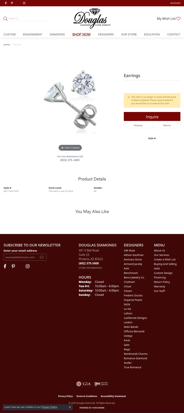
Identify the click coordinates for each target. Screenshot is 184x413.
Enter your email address (20, 250)
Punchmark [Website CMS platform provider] (99, 408)
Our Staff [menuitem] (159, 291)
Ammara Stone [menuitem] (133, 259)
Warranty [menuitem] (159, 286)
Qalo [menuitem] (127, 345)
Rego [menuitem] (127, 349)
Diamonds (57, 34)
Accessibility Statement (113, 396)
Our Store (129, 34)
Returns (167, 125)
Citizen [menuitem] (128, 291)
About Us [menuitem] (159, 250)
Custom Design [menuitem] (163, 273)
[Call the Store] (89, 263)
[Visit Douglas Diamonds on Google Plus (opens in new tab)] (18, 3)
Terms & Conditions (86, 396)
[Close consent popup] (70, 407)
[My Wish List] (168, 18)
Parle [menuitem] (127, 340)
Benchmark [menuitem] (131, 273)
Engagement (32, 34)
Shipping (138, 125)
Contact (173, 34)
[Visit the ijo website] (101, 383)
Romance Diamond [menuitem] (135, 358)
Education (152, 34)
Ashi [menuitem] (126, 268)
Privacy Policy (65, 396)
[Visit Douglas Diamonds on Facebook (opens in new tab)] (6, 3)
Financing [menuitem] (160, 277)
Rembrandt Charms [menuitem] (136, 353)
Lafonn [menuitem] (128, 313)
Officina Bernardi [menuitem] (134, 331)
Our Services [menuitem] (161, 255)
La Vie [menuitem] (127, 309)
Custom (10, 34)
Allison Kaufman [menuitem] (134, 255)
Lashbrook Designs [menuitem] (135, 318)
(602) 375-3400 (70, 160)
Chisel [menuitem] (127, 286)
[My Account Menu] (175, 3)
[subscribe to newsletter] (41, 257)
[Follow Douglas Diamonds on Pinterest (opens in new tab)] (12, 3)
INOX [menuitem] (127, 304)
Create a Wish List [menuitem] (165, 259)
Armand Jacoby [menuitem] (133, 264)
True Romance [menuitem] (132, 367)
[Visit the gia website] (83, 383)
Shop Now (81, 34)
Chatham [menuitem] (129, 282)
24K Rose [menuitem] (129, 250)
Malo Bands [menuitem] (131, 327)
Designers (106, 34)
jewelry (7, 44)
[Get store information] (90, 267)
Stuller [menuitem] (128, 362)
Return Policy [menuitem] (162, 282)
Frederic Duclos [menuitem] (133, 295)
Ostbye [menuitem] (128, 336)
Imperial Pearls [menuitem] (133, 300)
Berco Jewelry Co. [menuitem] (134, 277)
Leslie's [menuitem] (128, 322)
